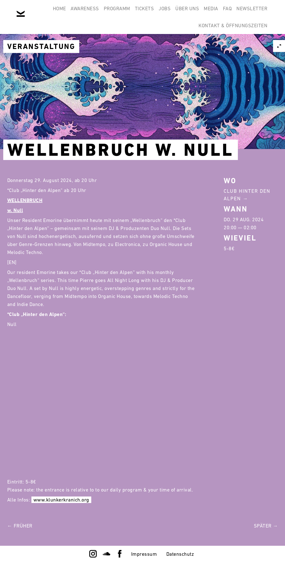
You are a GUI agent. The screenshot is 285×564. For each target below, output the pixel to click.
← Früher (19, 525)
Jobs (184, 12)
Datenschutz (180, 554)
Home (60, 12)
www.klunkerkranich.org (61, 499)
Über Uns (211, 12)
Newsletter (171, 36)
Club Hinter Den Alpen (247, 194)
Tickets (159, 12)
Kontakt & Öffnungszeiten (230, 36)
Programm (127, 12)
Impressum (144, 554)
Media (240, 12)
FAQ (260, 12)
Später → (266, 525)
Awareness (90, 12)
